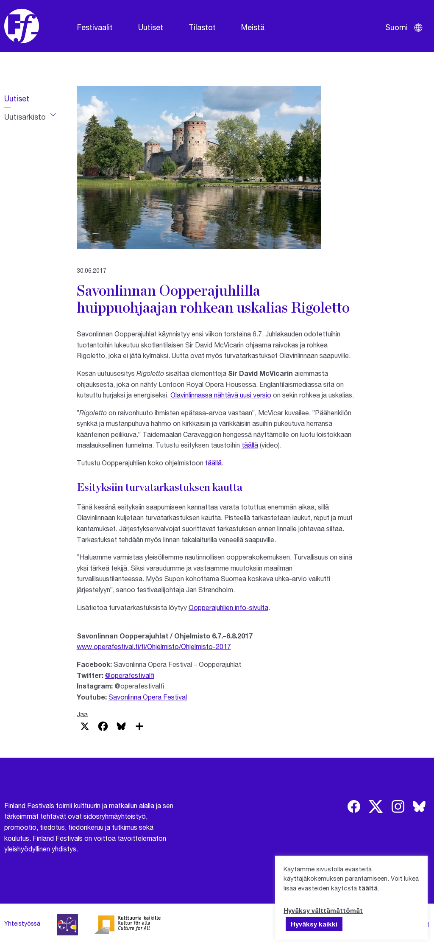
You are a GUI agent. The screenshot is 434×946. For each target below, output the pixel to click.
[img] (354, 806)
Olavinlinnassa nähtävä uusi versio (220, 395)
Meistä (252, 27)
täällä (250, 445)
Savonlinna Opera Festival (147, 697)
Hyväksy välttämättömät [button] (323, 910)
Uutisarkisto (25, 116)
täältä (368, 888)
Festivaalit (95, 27)
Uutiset (150, 27)
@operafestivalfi (129, 675)
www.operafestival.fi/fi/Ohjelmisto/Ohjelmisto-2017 (154, 646)
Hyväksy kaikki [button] (314, 924)
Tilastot (202, 27)
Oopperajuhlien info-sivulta (228, 607)
